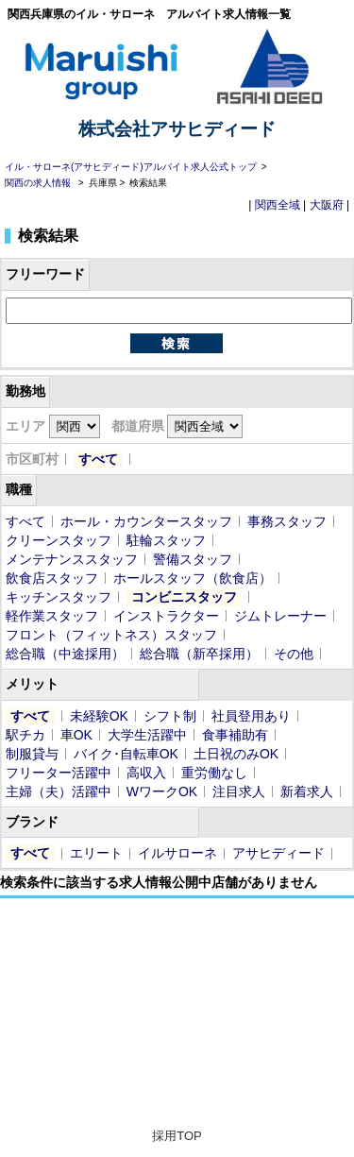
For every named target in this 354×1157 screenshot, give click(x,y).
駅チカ (25, 734)
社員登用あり (251, 715)
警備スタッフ (192, 559)
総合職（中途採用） (65, 653)
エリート (96, 852)
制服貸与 (32, 753)
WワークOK (161, 791)
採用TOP (177, 1136)
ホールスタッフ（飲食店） (192, 578)
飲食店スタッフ (52, 578)
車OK (76, 734)
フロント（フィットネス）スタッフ (111, 634)
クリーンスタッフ (58, 540)
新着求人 (306, 791)
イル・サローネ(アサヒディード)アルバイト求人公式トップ (131, 167)
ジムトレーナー (280, 615)
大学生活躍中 (147, 734)
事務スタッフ (287, 521)
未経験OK (99, 715)
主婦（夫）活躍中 (58, 791)
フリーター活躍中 (58, 772)
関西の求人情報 (39, 183)
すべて (98, 459)
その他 (293, 653)
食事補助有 (235, 734)
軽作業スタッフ (52, 615)
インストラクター (166, 615)
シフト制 (169, 715)
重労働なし (214, 772)
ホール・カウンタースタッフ (146, 521)
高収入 (146, 772)
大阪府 (327, 205)
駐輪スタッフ (166, 540)
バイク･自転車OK (126, 753)
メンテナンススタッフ (72, 559)
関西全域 (277, 205)
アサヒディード (278, 852)
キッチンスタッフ (58, 596)
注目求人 (238, 791)
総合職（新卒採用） (199, 653)
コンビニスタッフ (184, 596)
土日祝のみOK (236, 753)
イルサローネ (177, 852)
